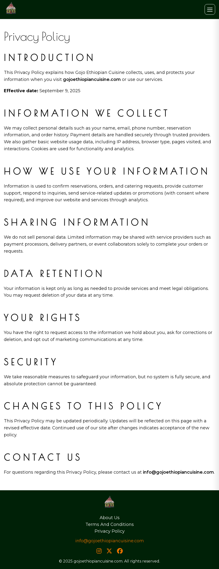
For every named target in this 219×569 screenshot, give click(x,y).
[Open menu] (210, 9)
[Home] (109, 503)
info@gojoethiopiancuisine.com (178, 472)
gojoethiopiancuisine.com (92, 79)
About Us (110, 517)
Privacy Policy (110, 531)
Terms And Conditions (109, 524)
